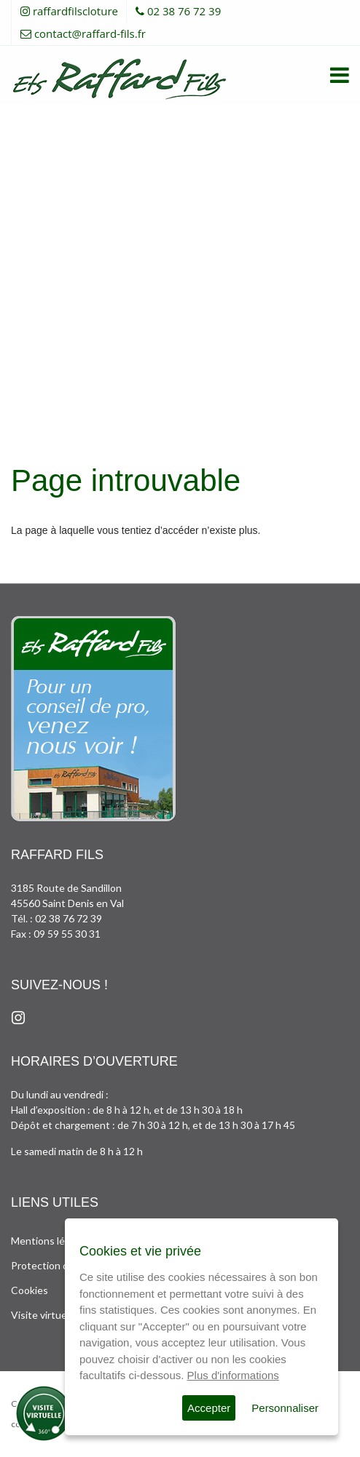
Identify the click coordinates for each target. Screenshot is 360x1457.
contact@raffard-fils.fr (90, 33)
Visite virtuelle (44, 1315)
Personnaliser (284, 1408)
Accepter (208, 1408)
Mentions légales (50, 1240)
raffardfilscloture (75, 11)
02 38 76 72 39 (184, 11)
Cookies (29, 1290)
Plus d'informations (233, 1375)
